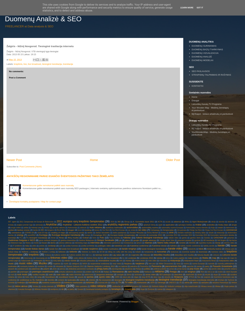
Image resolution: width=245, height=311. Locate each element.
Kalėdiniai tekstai (159, 246)
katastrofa (192, 249)
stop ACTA (146, 277)
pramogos (24, 272)
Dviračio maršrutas (185, 233)
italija (27, 246)
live (25, 64)
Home (94, 160)
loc (123, 258)
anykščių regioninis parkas (122, 224)
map (214, 258)
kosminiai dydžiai (188, 252)
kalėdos (173, 246)
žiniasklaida (130, 289)
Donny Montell (152, 233)
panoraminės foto (173, 266)
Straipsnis (178, 277)
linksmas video (58, 257)
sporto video (105, 277)
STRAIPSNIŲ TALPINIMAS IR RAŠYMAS (211, 75)
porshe (14, 272)
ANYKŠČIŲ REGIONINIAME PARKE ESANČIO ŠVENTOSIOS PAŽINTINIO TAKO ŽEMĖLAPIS (60, 176)
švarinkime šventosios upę (224, 277)
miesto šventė (70, 260)
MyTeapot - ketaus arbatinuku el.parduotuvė (212, 128)
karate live (53, 249)
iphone (139, 243)
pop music (194, 268)
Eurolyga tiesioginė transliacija (66, 235)
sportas (90, 277)
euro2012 (32, 235)
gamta (184, 238)
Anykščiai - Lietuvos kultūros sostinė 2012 (82, 224)
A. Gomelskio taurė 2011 (143, 222)
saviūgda (120, 274)
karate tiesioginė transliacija (153, 249)
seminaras (138, 274)
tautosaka (72, 280)
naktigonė (75, 264)
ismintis (182, 243)
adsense (177, 222)
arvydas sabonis (59, 228)
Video (61, 286)
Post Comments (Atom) (31, 166)
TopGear (231, 280)
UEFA (152, 283)
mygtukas (56, 264)
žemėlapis (116, 289)
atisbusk (83, 228)
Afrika (187, 222)
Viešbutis (145, 286)
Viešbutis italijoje (158, 286)
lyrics (168, 258)
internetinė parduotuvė (112, 243)
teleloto (92, 280)
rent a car (211, 272)
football (85, 238)
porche (205, 269)
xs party (70, 289)
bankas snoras (23, 230)
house (44, 243)
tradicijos (21, 282)
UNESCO (172, 283)
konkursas (175, 252)
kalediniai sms (120, 246)
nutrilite (50, 266)
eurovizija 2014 (186, 235)
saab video (61, 274)
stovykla (167, 277)
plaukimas (129, 269)
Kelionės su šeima (89, 252)
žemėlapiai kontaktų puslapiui (97, 289)
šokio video (29, 277)
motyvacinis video (226, 260)
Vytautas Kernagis (25, 289)
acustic (168, 222)
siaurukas (178, 274)
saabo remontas (75, 274)
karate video (175, 248)
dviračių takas (200, 233)
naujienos (140, 263)
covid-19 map (42, 233)
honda (36, 243)
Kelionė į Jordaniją (30, 252)
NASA (84, 264)
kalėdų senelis (209, 246)
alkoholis (231, 222)
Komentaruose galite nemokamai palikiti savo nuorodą (48, 185)
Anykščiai (51, 224)
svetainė (61, 280)
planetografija (117, 269)
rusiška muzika (38, 274)
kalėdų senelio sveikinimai (190, 246)
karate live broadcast (70, 249)
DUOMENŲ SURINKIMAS (204, 46)
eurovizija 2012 (155, 235)
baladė (220, 228)
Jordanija (52, 246)
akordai (221, 222)
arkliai (26, 228)
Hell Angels (221, 240)
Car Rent (105, 230)
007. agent (12, 222)
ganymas (230, 238)
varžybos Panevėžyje (220, 283)
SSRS (117, 277)
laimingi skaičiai (102, 255)
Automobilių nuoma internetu (197, 228)
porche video (216, 269)
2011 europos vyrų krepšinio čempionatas (80, 221)
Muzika (43, 263)
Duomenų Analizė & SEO (43, 19)
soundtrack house (66, 277)
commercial (231, 230)
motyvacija (175, 260)
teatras (82, 280)
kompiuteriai (149, 252)
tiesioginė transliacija (52, 64)
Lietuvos (216, 255)
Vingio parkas (229, 286)
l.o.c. (90, 255)
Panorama (156, 266)
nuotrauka (12, 266)
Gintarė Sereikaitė (105, 240)
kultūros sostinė (60, 255)
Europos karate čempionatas (123, 235)
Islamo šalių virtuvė (166, 242)
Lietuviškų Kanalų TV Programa (206, 104)
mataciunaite (26, 261)
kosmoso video (217, 252)
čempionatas (168, 230)
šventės (51, 280)
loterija (159, 258)
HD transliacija (208, 240)
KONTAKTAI (197, 86)
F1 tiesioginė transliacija (36, 238)
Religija (173, 271)
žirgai (142, 289)
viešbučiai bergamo (131, 286)
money (128, 260)
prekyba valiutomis (66, 272)
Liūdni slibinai (79, 258)
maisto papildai (178, 258)
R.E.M (97, 272)
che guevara (181, 230)
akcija (213, 222)
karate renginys (129, 249)
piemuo (62, 269)
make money (193, 258)
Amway (11, 225)
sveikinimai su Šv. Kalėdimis (32, 280)
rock (12, 274)
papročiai (190, 266)
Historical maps (16, 243)
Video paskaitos (81, 286)
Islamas (148, 242)
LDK (126, 255)
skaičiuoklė (190, 274)
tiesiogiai (118, 280)
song (39, 277)
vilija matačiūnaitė (191, 286)
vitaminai (11, 289)
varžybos (205, 282)
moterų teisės (140, 261)
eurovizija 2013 (171, 235)
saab (51, 274)
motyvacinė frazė (191, 260)
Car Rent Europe (118, 230)
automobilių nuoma (150, 227)
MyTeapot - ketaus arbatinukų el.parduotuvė (212, 114)
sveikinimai (12, 280)
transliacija (68, 64)
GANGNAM (218, 238)
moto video (152, 261)
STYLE (191, 277)
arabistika (211, 225)
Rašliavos (148, 272)
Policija (138, 269)
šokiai (20, 277)
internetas (95, 242)
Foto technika (114, 238)
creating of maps (58, 232)
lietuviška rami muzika (184, 255)
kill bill (102, 252)
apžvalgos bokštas (185, 225)
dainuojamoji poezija (76, 233)
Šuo (198, 277)
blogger (71, 230)
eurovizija (142, 235)
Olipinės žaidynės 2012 (75, 266)
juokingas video (104, 246)
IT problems (17, 246)
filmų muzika (73, 238)
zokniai (160, 289)
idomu (53, 243)
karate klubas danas (34, 249)
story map (157, 277)
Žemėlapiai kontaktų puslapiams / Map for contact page (35, 201)
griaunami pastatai (184, 240)
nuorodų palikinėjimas (226, 264)
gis (120, 240)
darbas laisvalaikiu (103, 233)
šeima (129, 274)
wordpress (54, 289)
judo (61, 246)
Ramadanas (118, 271)
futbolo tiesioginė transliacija (149, 237)
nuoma (186, 264)
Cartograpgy (155, 230)
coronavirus (16, 232)
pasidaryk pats (22, 269)
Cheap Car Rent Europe (214, 230)
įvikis (34, 246)
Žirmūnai (151, 289)
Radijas (106, 272)
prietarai (79, 272)
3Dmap (127, 222)
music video (26, 263)
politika (147, 269)
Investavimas (129, 243)
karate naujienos (90, 249)
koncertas (161, 251)
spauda (80, 277)
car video (142, 230)
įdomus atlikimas (65, 243)
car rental (131, 230)
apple (160, 225)
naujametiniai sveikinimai (99, 264)
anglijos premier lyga (25, 225)
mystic (66, 264)
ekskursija (220, 233)
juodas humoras (72, 246)
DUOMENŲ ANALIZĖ (202, 56)
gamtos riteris (195, 238)
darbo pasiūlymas (119, 233)
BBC (42, 230)
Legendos (135, 255)
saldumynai (88, 274)
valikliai (195, 283)
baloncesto (230, 228)
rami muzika (133, 271)
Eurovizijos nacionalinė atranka (222, 235)
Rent (202, 272)
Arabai (198, 224)
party (207, 266)
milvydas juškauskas (87, 261)
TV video (129, 282)
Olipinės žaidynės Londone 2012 (101, 266)
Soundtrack (50, 277)
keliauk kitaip (13, 252)
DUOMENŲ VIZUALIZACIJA (205, 53)
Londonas (132, 258)
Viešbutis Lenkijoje (174, 286)
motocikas (163, 261)
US (180, 283)
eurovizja (12, 238)
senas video (150, 274)
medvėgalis (38, 261)
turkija (113, 283)
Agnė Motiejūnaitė (200, 222)
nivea (178, 264)
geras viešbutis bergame (48, 240)
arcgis (234, 225)
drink (171, 232)
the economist (105, 280)
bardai (35, 230)
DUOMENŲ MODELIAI (202, 60)
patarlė (46, 269)
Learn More (186, 7)
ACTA (160, 222)
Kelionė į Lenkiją (48, 252)
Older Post (173, 160)
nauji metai (117, 264)
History (28, 243)
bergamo (50, 230)
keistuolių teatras (214, 249)
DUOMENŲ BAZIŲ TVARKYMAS (207, 49)
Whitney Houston (41, 289)
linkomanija (28, 258)
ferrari (53, 238)
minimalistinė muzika (107, 260)
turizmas (90, 282)
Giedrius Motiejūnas (86, 240)
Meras (47, 261)
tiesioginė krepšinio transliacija (140, 280)
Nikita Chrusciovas (166, 264)
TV (119, 282)
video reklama (98, 286)
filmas (61, 238)
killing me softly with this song (120, 252)
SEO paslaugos (165, 274)
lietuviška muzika (162, 255)
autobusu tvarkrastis (114, 227)
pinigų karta (102, 268)
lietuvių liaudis (203, 255)
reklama (159, 271)
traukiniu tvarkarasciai (51, 282)
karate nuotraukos (110, 249)
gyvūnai (197, 240)
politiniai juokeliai (160, 269)
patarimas (36, 269)
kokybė (138, 252)
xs (62, 289)
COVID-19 (29, 232)
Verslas (35, 286)
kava (201, 249)
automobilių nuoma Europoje (172, 228)
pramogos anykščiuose (43, 271)
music (11, 263)
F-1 (21, 238)
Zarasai (80, 289)
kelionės (73, 251)
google (136, 240)
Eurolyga (43, 235)
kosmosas (203, 252)
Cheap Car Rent (195, 230)
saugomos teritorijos (104, 274)
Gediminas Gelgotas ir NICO (21, 240)
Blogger (135, 301)
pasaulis (11, 269)
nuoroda (211, 264)
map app (223, 258)
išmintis (192, 243)
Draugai (195, 100)
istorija (217, 243)
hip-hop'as (233, 240)
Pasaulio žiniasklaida (222, 266)
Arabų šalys (223, 225)
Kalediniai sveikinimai (139, 246)
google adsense (149, 240)
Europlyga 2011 (100, 235)
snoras (224, 274)
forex (94, 238)
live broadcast (34, 64)
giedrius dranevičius (68, 240)
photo (55, 269)
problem (88, 272)
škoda (199, 274)
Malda (205, 258)
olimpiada (59, 266)
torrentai (11, 283)
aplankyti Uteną (149, 225)
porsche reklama (230, 269)
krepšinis (18, 64)
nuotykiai (40, 266)
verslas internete (47, 286)
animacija (39, 225)
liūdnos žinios (92, 258)
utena (187, 282)
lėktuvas (146, 255)
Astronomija (72, 228)
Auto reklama (96, 227)
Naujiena (128, 263)
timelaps (221, 280)
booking (88, 230)
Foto (102, 237)
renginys (192, 271)
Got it (200, 7)
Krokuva (48, 255)
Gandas (207, 238)
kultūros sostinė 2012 (77, 255)
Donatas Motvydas (137, 233)
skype (215, 274)
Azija (213, 228)
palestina (133, 266)
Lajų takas (116, 255)
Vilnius (217, 286)
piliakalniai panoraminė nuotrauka (81, 269)
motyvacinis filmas (209, 261)
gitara (127, 240)
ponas (171, 269)
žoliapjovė (169, 289)
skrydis (207, 274)
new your (151, 264)
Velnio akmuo (21, 286)
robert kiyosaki (231, 272)
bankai (11, 230)
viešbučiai (116, 286)
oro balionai (122, 266)
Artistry (46, 228)
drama (163, 233)
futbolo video (173, 238)
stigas (136, 277)
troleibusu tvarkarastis (73, 282)
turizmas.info (103, 283)
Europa (87, 235)
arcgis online (16, 228)
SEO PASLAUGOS (201, 71)
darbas (90, 233)
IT (9, 246)
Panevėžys (144, 266)
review (220, 272)
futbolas (127, 237)
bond (80, 230)
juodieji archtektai (87, 246)
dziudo (211, 233)
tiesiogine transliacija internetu (201, 280)
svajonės (207, 277)
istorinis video (229, 243)
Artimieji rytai (36, 228)
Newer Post (14, 160)
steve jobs (127, 277)
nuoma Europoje (198, 264)
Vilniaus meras (206, 286)
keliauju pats (229, 249)
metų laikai (57, 261)
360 (119, 222)
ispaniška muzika (205, 243)
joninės (42, 246)
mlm (121, 261)
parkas (199, 266)
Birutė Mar (61, 230)
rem (182, 272)
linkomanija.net (41, 258)
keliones (61, 252)
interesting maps (81, 243)
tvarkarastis (142, 282)
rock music (22, 274)
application (170, 225)
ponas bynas (182, 269)
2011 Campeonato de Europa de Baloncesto (36, 222)
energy (20, 235)
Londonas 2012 (146, 258)
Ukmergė (161, 282)
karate (221, 245)
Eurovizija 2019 (201, 235)
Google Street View (167, 240)
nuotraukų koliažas (27, 266)
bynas (97, 230)
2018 (112, 222)
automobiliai (132, 227)
